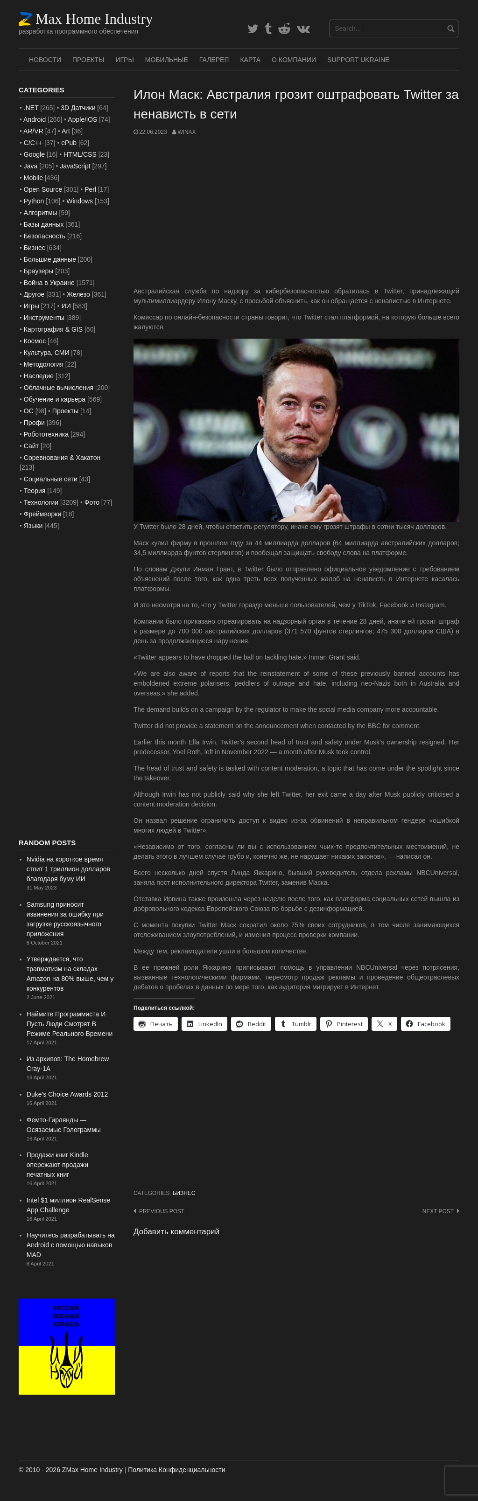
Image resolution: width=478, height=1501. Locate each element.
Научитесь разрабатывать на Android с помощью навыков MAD (71, 1244)
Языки (33, 525)
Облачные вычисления (58, 387)
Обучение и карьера (54, 399)
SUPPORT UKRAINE (358, 59)
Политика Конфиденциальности (176, 1469)
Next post (438, 1211)
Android (34, 119)
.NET (31, 107)
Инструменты (44, 317)
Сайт (31, 446)
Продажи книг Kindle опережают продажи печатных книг (57, 1164)
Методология (43, 364)
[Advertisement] (296, 211)
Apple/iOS (82, 119)
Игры (124, 59)
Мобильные (166, 59)
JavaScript (75, 166)
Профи (34, 422)
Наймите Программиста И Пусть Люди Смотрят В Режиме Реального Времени (69, 1023)
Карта (250, 59)
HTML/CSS (80, 154)
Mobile (33, 177)
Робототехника (46, 434)
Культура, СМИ (47, 352)
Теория (35, 490)
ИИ (66, 306)
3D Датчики (78, 107)
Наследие (39, 376)
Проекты (88, 59)
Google (34, 154)
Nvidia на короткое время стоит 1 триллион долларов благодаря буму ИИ (68, 869)
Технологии (41, 502)
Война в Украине (49, 282)
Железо (78, 294)
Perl (90, 189)
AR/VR (33, 131)
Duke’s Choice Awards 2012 (67, 1094)
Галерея (214, 59)
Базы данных (44, 224)
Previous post (161, 1211)
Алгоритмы (40, 212)
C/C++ (33, 142)
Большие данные (50, 259)
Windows (79, 201)
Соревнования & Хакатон (62, 457)
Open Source (43, 189)
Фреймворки (42, 514)
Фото (91, 502)
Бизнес (184, 1193)
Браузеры (39, 271)
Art (66, 131)
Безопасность (44, 236)
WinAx (186, 132)
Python (34, 201)
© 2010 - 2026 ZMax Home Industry (71, 1469)
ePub (69, 142)
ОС (29, 411)
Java (31, 166)
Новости (45, 59)
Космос (35, 341)
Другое (34, 294)
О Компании (294, 59)
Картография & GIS (53, 329)
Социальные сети (50, 479)
